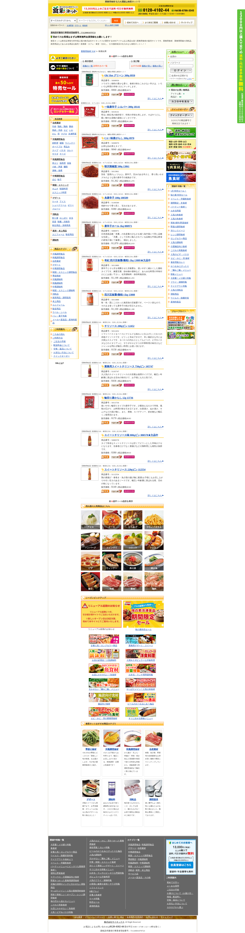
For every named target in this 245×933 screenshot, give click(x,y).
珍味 (69, 163)
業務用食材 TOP (88, 51)
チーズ (63, 154)
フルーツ (56, 209)
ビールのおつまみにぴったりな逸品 (105, 851)
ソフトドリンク (96, 888)
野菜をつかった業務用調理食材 (65, 880)
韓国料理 (64, 189)
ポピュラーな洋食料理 (99, 877)
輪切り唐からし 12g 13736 (118, 397)
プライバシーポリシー (95, 917)
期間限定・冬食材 (179, 203)
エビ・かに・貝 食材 (180, 258)
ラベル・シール (59, 312)
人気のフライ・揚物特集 (100, 880)
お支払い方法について (63, 352)
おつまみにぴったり (180, 266)
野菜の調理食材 (178, 226)
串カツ (55, 163)
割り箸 (55, 218)
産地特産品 (176, 302)
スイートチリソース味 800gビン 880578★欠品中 (131, 435)
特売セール (94, 902)
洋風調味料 (57, 279)
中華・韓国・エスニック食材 (102, 862)
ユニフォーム (58, 234)
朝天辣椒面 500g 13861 (116, 166)
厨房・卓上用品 (59, 231)
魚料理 (63, 163)
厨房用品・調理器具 (61, 297)
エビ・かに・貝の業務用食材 (104, 718)
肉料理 (55, 143)
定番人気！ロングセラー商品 (104, 645)
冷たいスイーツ (178, 230)
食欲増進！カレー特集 (99, 847)
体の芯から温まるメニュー (63, 901)
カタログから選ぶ (175, 907)
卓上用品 (56, 301)
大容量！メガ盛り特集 (181, 278)
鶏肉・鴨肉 (63, 126)
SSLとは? (59, 363)
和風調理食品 (58, 159)
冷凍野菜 (70, 25)
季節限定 (132, 859)
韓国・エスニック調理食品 (64, 272)
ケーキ (55, 201)
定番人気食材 (95, 895)
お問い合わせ (169, 22)
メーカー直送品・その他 (139, 877)
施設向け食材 (104, 704)
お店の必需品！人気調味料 (104, 660)
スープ (55, 150)
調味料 (55, 240)
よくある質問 (173, 886)
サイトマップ (186, 22)
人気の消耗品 (177, 290)
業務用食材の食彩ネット (64, 9)
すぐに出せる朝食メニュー (141, 718)
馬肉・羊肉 (57, 130)
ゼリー (71, 205)
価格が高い (157, 66)
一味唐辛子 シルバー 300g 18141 (122, 106)
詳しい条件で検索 (112, 25)
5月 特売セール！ (178, 191)
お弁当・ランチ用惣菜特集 (141, 675)
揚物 (62, 143)
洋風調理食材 (111, 749)
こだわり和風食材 (179, 250)
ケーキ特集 (94, 898)
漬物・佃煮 (57, 170)
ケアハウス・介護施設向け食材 (65, 877)
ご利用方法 (57, 338)
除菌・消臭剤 (64, 221)
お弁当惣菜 (176, 211)
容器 (54, 221)
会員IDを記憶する (180, 75)
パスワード (175, 63)
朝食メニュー (177, 274)
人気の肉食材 (177, 215)
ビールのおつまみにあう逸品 (141, 704)
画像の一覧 (88, 66)
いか (71, 130)
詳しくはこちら (155, 98)
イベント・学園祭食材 (181, 199)
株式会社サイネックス (114, 922)
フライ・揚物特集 (179, 282)
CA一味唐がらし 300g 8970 (119, 138)
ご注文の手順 (59, 341)
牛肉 (54, 126)
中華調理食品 (58, 176)
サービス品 (133, 874)
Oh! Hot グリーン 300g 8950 (119, 75)
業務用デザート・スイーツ (141, 645)
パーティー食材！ (179, 207)
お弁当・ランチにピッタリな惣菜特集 (106, 873)
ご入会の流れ (58, 334)
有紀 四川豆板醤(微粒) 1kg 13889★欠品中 (127, 260)
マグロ (64, 134)
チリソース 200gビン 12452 (119, 326)
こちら (189, 78)
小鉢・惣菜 (57, 167)
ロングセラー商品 (179, 238)
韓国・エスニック (60, 185)
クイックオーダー (61, 356)
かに (54, 134)
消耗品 (55, 214)
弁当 (71, 218)
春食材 (85, 25)
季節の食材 (90, 749)
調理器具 (153, 799)
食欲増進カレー (178, 262)
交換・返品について (62, 349)
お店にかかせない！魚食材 (104, 675)
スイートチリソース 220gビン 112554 (124, 469)
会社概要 (78, 917)
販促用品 (70, 234)
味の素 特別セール (179, 195)
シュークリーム (59, 205)
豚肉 (71, 126)
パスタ (63, 150)
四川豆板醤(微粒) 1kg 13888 (119, 294)
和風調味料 (57, 283)
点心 (54, 179)
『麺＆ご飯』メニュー (181, 270)
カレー (70, 150)
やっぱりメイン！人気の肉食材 (141, 689)
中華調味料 (57, 287)
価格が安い (147, 66)
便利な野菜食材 (58, 873)
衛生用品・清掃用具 (61, 225)
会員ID (173, 56)
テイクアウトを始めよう (62, 859)
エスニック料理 (59, 192)
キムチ (55, 189)
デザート (78, 25)
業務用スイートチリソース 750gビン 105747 (128, 366)
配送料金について (61, 345)
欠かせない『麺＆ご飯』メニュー (104, 689)
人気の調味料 (177, 242)
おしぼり (64, 218)
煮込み (67, 146)
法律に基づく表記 (116, 917)
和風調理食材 (132, 749)
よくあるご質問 (151, 22)
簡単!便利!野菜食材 (179, 223)
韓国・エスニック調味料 (63, 290)
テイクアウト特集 (179, 286)
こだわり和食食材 (59, 905)
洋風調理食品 (58, 139)
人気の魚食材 (177, 218)
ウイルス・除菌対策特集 (62, 855)
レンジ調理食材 (178, 234)
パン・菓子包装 (59, 316)
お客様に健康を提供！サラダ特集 (104, 884)
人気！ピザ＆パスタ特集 (62, 912)
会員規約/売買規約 (135, 917)
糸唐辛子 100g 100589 (116, 197)
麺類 (66, 167)
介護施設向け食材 (179, 246)
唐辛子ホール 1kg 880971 (118, 226)
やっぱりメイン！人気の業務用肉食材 (68, 891)
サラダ (55, 154)
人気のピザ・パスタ (180, 254)
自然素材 (56, 123)
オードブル (57, 146)
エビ (66, 130)
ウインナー (70, 143)
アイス (63, 201)
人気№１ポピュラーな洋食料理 (141, 660)
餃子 (60, 179)
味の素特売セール (143, 629)
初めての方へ (132, 22)
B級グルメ (94, 891)
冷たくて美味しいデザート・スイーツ (106, 866)
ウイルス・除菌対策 (180, 298)
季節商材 (56, 276)
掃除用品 (175, 294)
